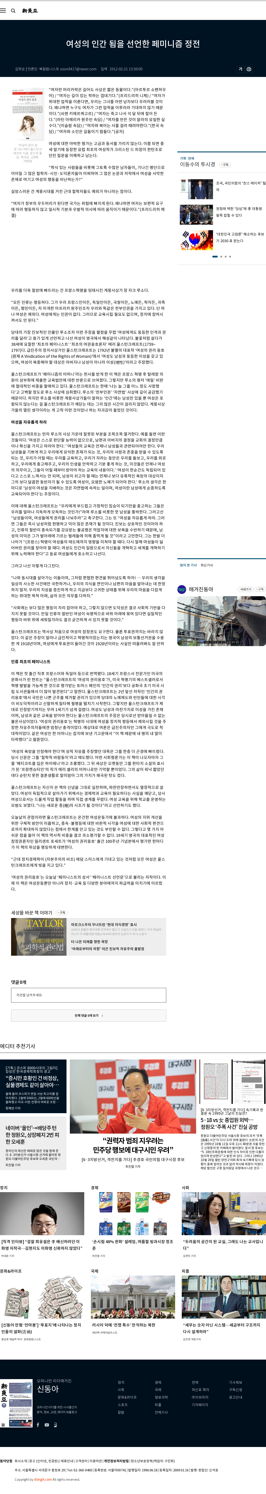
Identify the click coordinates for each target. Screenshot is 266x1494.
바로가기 (246, 589)
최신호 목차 (200, 1390)
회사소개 (21, 1461)
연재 (195, 1382)
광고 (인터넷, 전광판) (44, 1461)
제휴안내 (67, 1461)
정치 (121, 1382)
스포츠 (123, 1405)
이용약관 (96, 1461)
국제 (158, 1390)
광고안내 (235, 1397)
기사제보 (235, 1382)
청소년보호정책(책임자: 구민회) (153, 1461)
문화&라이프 (127, 1397)
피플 (158, 1405)
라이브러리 (200, 1397)
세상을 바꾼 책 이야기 (31, 913)
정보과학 (161, 1397)
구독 (62, 913)
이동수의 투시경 (197, 164)
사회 (121, 1390)
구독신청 (235, 1390)
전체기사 (161, 1412)
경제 (158, 1382)
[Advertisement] (77, 252)
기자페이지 (200, 1405)
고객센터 (81, 1461)
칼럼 (121, 1412)
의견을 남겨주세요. (29, 995)
